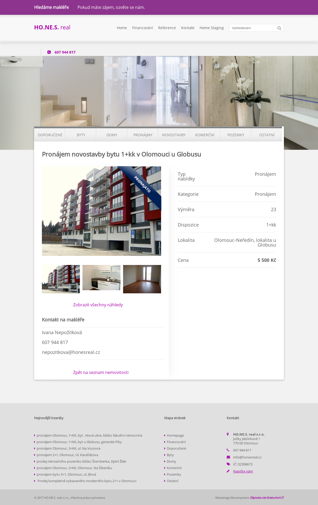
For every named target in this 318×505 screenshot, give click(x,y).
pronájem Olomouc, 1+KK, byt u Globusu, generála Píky (79, 441)
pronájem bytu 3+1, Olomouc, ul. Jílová (66, 474)
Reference (167, 27)
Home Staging (212, 27)
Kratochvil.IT (275, 498)
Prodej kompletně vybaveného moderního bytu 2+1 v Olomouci (86, 480)
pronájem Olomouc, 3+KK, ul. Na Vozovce (68, 448)
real (52, 27)
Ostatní (172, 480)
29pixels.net (258, 498)
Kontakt (187, 27)
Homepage (175, 435)
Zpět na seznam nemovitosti (101, 372)
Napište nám (243, 471)
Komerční (174, 467)
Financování (142, 27)
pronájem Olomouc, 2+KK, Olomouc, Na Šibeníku (74, 467)
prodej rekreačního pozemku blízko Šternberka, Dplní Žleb (81, 461)
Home (122, 27)
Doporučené (176, 448)
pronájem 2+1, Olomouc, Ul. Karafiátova (67, 454)
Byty (170, 454)
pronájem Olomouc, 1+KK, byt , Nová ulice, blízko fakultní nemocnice (89, 435)
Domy (171, 461)
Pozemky (174, 474)
